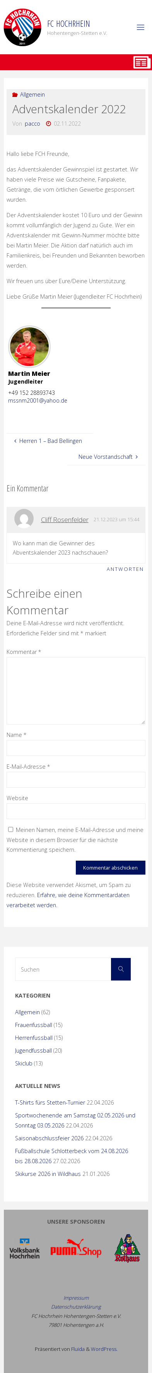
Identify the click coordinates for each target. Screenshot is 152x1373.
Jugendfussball (33, 1050)
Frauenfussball (33, 1025)
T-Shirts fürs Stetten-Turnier (50, 1102)
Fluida (77, 1348)
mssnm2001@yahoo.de (37, 400)
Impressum (76, 1297)
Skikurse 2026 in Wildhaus (48, 1174)
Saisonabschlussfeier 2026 (49, 1138)
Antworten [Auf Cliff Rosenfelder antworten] (125, 568)
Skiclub (23, 1063)
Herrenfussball (34, 1037)
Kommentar (24, 651)
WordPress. (104, 1348)
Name (17, 734)
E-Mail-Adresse (28, 766)
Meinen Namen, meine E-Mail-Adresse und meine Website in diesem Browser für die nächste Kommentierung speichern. (75, 840)
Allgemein (32, 94)
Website (17, 798)
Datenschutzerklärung (76, 1306)
